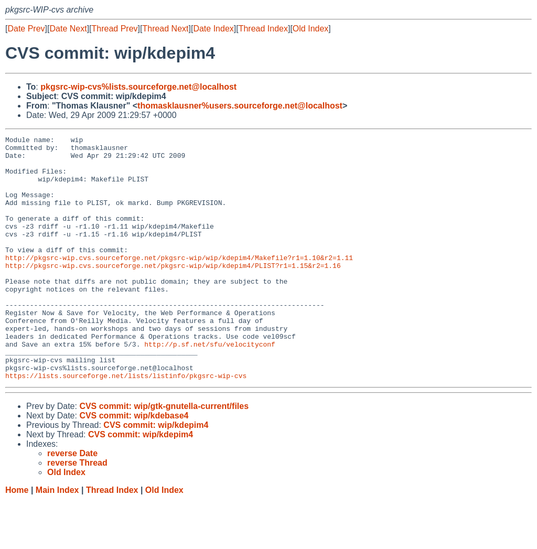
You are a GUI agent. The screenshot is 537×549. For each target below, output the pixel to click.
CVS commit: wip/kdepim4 (155, 473)
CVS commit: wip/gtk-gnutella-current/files (164, 454)
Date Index (213, 28)
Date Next (68, 28)
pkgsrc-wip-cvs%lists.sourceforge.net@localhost (138, 86)
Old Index (310, 28)
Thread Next (165, 28)
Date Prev (26, 28)
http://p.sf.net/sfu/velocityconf (209, 386)
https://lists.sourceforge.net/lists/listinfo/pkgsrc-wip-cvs (125, 424)
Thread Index (263, 28)
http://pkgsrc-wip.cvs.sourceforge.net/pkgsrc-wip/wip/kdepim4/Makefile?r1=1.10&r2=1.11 (179, 282)
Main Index (57, 538)
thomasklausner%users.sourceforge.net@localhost (239, 105)
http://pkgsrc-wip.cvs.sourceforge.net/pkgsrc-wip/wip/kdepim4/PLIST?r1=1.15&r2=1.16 (173, 292)
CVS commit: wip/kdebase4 (133, 464)
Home (16, 538)
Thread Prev (115, 28)
